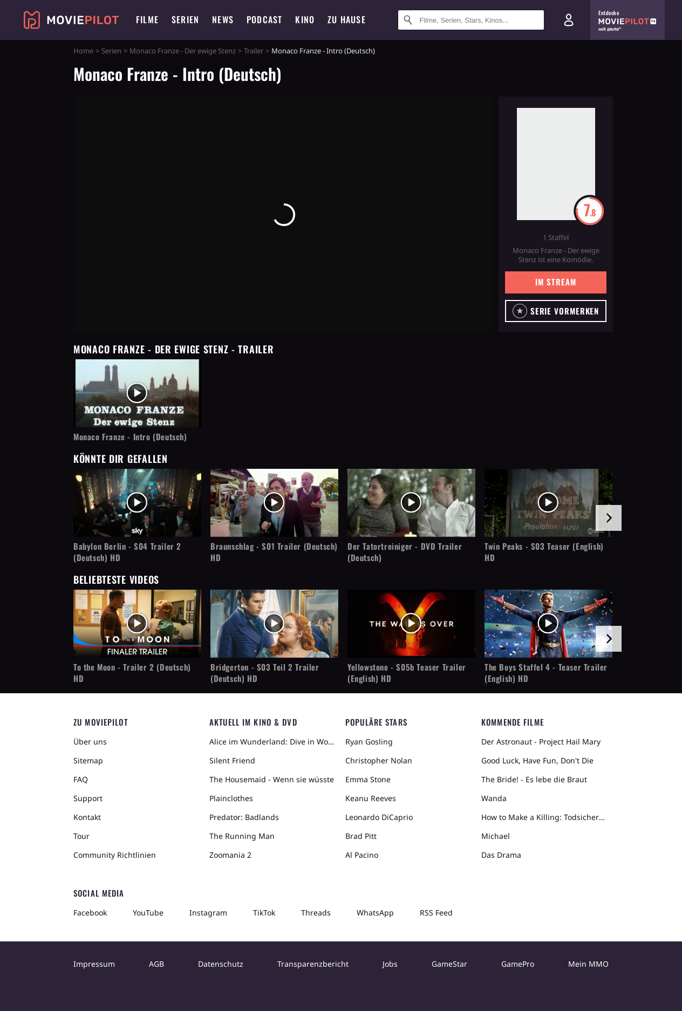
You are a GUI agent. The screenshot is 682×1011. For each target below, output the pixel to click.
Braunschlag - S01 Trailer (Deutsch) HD (274, 552)
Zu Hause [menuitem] (347, 19)
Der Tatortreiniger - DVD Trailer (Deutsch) (404, 552)
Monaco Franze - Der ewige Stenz (182, 51)
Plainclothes (231, 798)
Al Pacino (361, 855)
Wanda (494, 798)
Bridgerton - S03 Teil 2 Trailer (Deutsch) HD (264, 672)
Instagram (208, 912)
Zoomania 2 (230, 855)
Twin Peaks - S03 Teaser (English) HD (544, 552)
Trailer (253, 51)
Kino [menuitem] (305, 19)
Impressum (94, 964)
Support (88, 798)
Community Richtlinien (114, 855)
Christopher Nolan (378, 760)
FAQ (80, 779)
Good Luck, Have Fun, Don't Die (537, 760)
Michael (495, 836)
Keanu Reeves (370, 798)
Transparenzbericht (313, 964)
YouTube (148, 912)
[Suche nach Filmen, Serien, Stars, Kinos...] (471, 20)
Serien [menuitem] (185, 19)
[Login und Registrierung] (568, 19)
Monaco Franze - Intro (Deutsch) (130, 436)
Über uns (90, 741)
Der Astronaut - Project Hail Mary (541, 741)
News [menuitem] (223, 19)
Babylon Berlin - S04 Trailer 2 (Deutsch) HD (127, 552)
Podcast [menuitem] (264, 19)
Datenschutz (220, 964)
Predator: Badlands (244, 817)
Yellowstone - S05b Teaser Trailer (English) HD (406, 672)
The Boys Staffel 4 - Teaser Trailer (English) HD (546, 672)
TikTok (264, 912)
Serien (111, 51)
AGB (156, 964)
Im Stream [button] (555, 282)
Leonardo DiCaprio (379, 817)
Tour (81, 836)
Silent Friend (232, 760)
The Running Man (242, 836)
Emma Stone (368, 779)
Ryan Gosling (369, 741)
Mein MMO (588, 964)
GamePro (517, 964)
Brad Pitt (361, 836)
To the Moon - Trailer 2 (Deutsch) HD (132, 672)
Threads (316, 912)
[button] (555, 311)
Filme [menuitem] (147, 19)
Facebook (90, 912)
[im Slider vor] (609, 518)
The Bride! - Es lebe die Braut (534, 779)
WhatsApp (375, 912)
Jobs (390, 964)
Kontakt (87, 817)
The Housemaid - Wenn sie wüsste (271, 779)
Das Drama (501, 855)
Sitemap (88, 760)
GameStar (449, 964)
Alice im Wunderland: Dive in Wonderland (273, 741)
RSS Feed (436, 912)
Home (83, 51)
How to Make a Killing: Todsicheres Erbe (545, 817)
